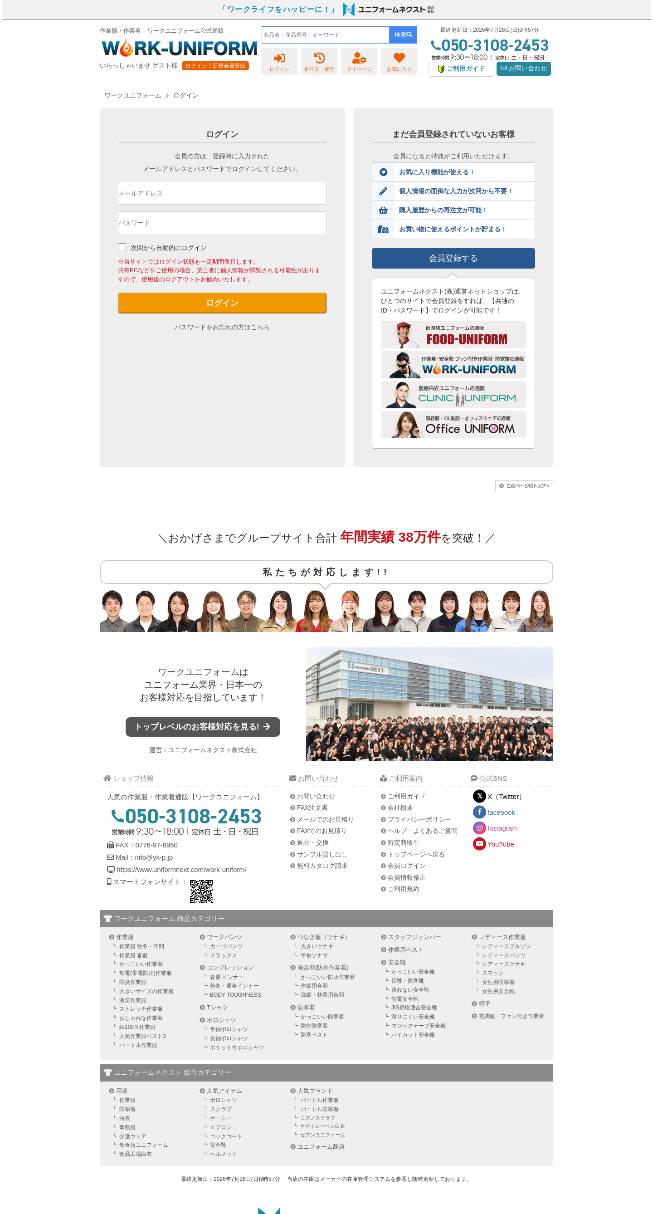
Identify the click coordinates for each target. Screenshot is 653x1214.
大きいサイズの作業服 (146, 991)
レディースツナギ (504, 964)
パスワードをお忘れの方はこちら (222, 327)
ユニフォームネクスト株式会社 (212, 750)
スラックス (223, 955)
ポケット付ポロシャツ (237, 1047)
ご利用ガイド (407, 796)
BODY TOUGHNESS (235, 995)
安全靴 (397, 962)
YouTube (500, 844)
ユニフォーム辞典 (321, 1146)
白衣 (124, 1118)
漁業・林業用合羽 (322, 995)
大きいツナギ (317, 946)
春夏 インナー (227, 977)
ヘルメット (223, 1154)
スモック (493, 973)
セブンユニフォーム (322, 1134)
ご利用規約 (403, 888)
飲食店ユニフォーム (143, 1145)
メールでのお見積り (325, 819)
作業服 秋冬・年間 (141, 946)
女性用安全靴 (498, 991)
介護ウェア (132, 1136)
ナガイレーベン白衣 (322, 1126)
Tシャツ (217, 1007)
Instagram (502, 828)
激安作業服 (132, 1000)
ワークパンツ (224, 937)
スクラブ (221, 1109)
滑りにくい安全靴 (413, 1016)
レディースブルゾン (506, 946)
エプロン (221, 1127)
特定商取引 (403, 842)
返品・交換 (313, 842)
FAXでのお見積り (322, 830)
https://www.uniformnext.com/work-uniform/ (181, 869)
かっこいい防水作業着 (328, 977)
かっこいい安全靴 (413, 972)
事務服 (127, 1127)
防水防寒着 (314, 1026)
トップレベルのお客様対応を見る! (203, 726)
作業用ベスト (406, 949)
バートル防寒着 (320, 1109)
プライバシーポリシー (419, 819)
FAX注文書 (312, 807)
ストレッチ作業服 (141, 1009)
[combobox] (326, 35)
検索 (403, 34)
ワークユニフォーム (198, 672)
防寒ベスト (314, 1035)
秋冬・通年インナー (234, 986)
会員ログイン (407, 865)
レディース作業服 (502, 937)
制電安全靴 (405, 999)
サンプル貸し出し (322, 854)
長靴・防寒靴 (407, 981)
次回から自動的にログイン (169, 247)
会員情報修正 (407, 877)
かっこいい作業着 (141, 964)
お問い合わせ (524, 68)
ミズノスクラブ (317, 1118)
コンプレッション (230, 967)
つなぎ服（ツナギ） (324, 937)
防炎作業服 (132, 982)
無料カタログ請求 (322, 865)
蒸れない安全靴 (410, 990)
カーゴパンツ (226, 946)
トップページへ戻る (416, 854)
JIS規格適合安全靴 (414, 1007)
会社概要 (400, 807)
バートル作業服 (138, 1045)
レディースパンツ (504, 955)
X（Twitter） (506, 796)
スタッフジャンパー (414, 937)
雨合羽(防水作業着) (323, 967)
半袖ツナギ (314, 955)
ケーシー (221, 1118)
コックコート (226, 1136)
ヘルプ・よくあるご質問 (423, 830)
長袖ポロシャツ (229, 1038)
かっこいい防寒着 (322, 1016)
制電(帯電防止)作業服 (145, 973)
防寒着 (306, 1007)
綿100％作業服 (137, 1027)
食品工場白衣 (135, 1154)
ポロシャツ (221, 1020)
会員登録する (453, 258)
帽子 (485, 1003)
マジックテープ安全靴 (418, 1026)
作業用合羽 (314, 986)
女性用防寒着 (498, 982)
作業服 (125, 937)
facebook (501, 812)
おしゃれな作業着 (141, 1018)
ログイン (222, 303)
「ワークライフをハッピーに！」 (279, 9)
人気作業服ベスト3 (142, 1036)
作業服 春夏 (133, 955)
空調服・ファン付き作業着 (511, 1016)
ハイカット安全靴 (413, 1035)
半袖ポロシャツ (229, 1029)
